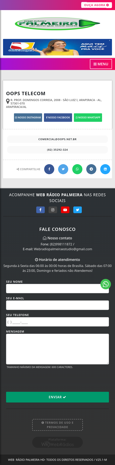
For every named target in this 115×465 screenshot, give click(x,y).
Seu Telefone (17, 315)
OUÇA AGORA (96, 5)
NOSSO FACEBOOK (58, 117)
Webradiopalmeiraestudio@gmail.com (63, 249)
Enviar (57, 397)
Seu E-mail (15, 298)
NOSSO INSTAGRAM (28, 117)
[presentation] (37, 380)
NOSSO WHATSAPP (88, 117)
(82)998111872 (61, 244)
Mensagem (15, 331)
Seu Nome (14, 282)
